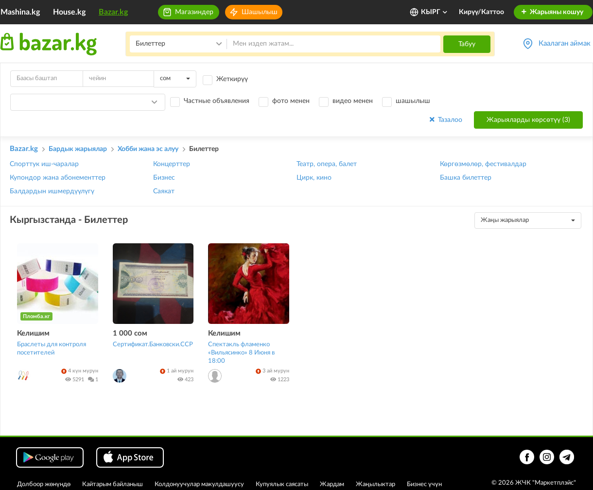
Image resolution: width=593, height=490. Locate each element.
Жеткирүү (232, 79)
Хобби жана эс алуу (148, 149)
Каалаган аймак (565, 43)
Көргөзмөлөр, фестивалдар (483, 164)
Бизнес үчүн (424, 484)
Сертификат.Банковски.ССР (153, 344)
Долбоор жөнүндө (43, 484)
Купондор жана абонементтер (57, 177)
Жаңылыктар (375, 484)
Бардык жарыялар (78, 149)
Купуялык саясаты (282, 484)
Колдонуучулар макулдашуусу (199, 484)
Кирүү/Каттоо (481, 12)
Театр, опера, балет (326, 164)
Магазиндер (194, 12)
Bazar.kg (113, 12)
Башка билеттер (465, 177)
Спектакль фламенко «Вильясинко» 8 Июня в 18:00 (241, 352)
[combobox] (175, 78)
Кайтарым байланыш (112, 484)
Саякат (163, 191)
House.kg (69, 12)
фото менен (291, 101)
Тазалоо (445, 119)
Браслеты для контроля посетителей (51, 348)
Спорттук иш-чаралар (44, 164)
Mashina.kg (20, 12)
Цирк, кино (313, 177)
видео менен (352, 101)
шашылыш (413, 101)
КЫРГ (434, 12)
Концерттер (171, 164)
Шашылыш (260, 12)
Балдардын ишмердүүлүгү (52, 191)
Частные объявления (216, 101)
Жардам (332, 484)
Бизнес (164, 177)
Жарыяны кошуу (552, 12)
